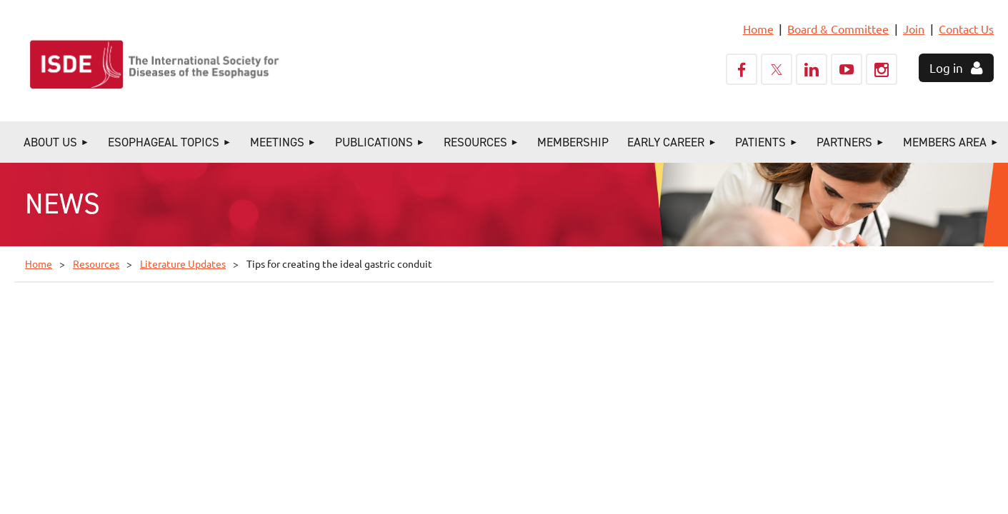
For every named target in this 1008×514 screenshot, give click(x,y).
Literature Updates (183, 263)
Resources (96, 263)
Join (913, 28)
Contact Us (966, 28)
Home (758, 28)
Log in (946, 67)
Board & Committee (838, 28)
